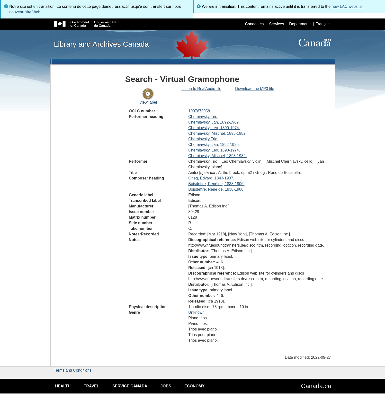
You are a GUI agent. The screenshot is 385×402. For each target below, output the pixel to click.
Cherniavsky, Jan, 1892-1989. (214, 122)
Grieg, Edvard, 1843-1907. (211, 178)
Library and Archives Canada (101, 44)
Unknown (196, 312)
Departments (300, 24)
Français (322, 24)
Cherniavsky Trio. (203, 117)
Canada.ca (254, 24)
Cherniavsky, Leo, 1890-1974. (214, 128)
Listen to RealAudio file (201, 89)
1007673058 (199, 111)
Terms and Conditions (73, 370)
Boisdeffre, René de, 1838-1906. (216, 184)
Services (276, 24)
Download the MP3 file (254, 89)
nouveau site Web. (25, 12)
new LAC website (347, 6)
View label (148, 102)
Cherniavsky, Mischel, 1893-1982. (217, 133)
